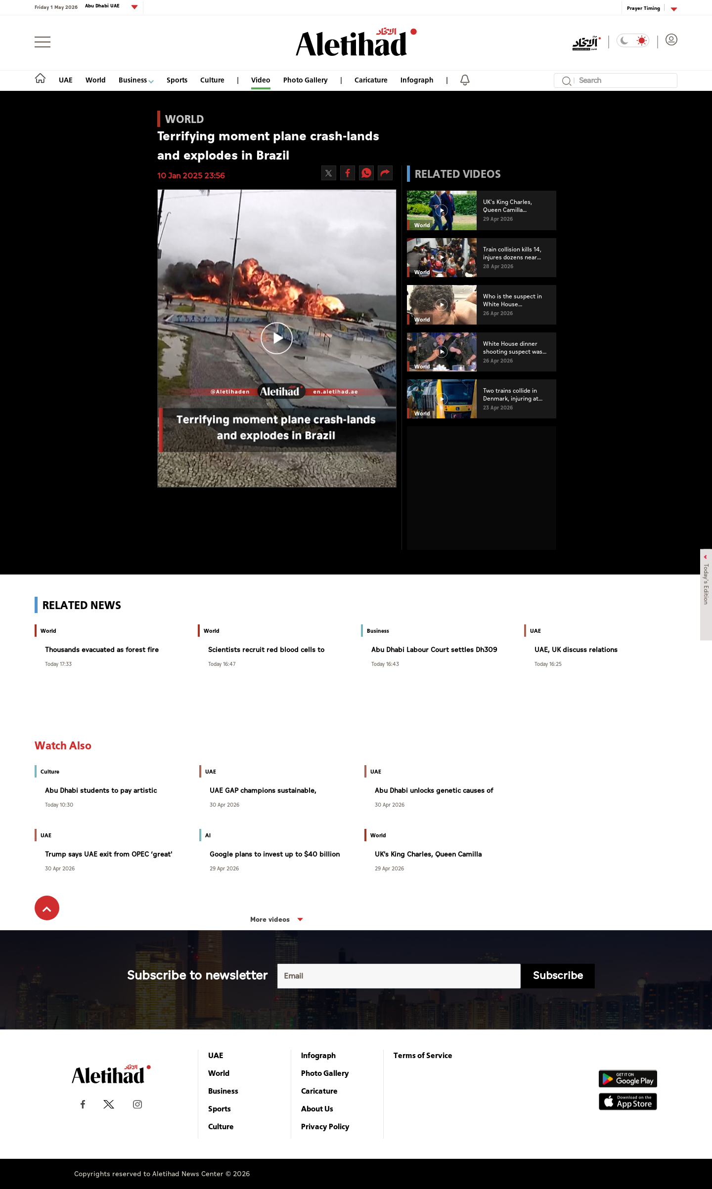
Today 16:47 (221, 663)
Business (136, 79)
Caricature (371, 79)
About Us (317, 1108)
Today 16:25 (548, 663)
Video (260, 79)
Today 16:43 (385, 663)
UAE (66, 79)
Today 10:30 (59, 804)
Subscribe (558, 976)
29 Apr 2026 (224, 868)
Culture (212, 79)
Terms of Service (423, 1055)
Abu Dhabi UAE (103, 6)
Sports (177, 79)
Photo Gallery (305, 79)
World (96, 79)
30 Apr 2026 (224, 804)
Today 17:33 (58, 663)
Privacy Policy (325, 1126)
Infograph (417, 79)
